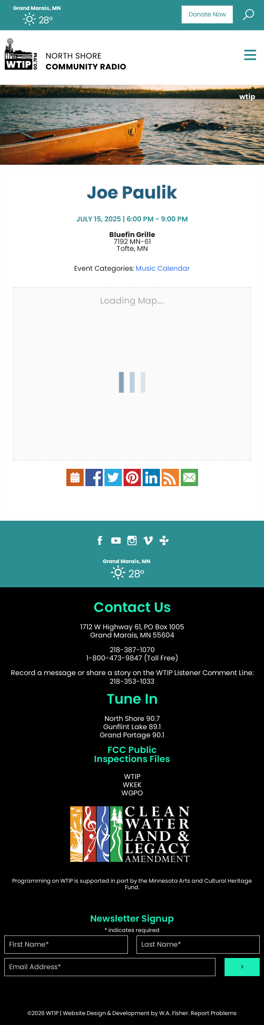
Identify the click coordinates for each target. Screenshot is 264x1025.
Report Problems (214, 1013)
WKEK (132, 785)
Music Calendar (163, 268)
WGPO (132, 793)
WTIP (132, 777)
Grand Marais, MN (37, 8)
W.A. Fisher (173, 1013)
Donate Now (207, 14)
